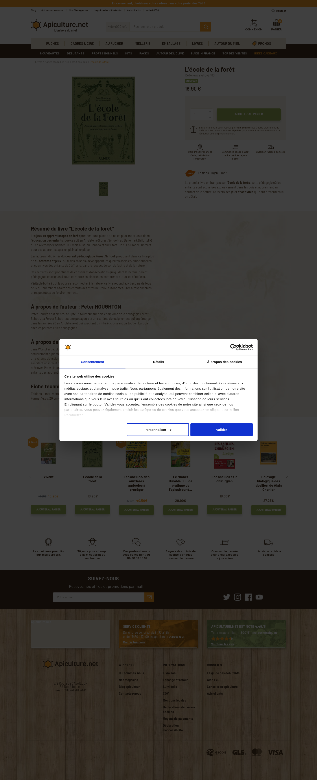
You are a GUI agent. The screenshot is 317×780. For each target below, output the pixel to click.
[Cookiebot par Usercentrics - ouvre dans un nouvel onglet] (233, 347)
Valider (221, 429)
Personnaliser (157, 429)
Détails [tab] (158, 362)
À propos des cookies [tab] (224, 362)
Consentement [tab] (92, 362)
